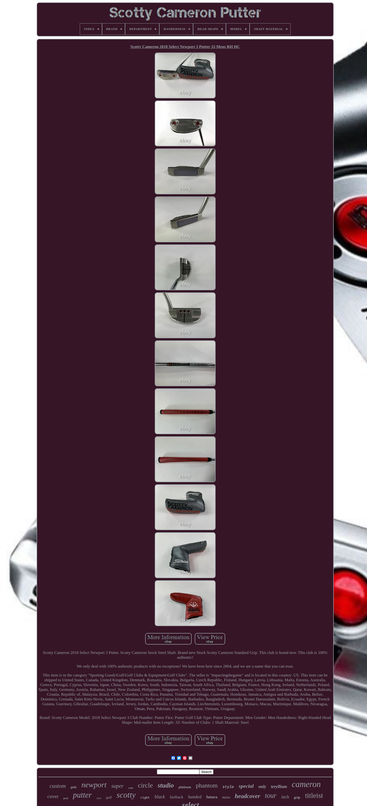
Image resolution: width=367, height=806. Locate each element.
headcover (247, 796)
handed (194, 796)
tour (270, 795)
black (160, 796)
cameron (306, 784)
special (246, 786)
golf (109, 797)
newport (94, 784)
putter (82, 795)
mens (226, 797)
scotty (126, 794)
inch (285, 796)
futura (211, 797)
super (117, 786)
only (262, 786)
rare (130, 787)
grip (297, 797)
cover (53, 796)
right (145, 798)
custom (58, 786)
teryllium (279, 786)
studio (166, 785)
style (228, 787)
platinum (184, 787)
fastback (176, 797)
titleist (314, 795)
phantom (207, 785)
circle (145, 785)
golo (74, 787)
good (65, 798)
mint (99, 798)
